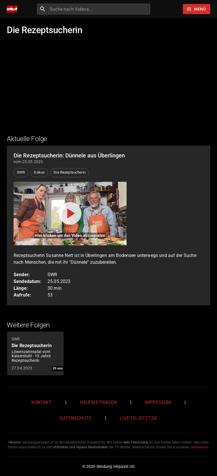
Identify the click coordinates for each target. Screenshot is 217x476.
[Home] (13, 9)
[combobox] (99, 9)
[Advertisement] (108, 88)
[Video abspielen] (70, 213)
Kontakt (41, 402)
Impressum (158, 402)
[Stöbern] (196, 9)
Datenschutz (76, 418)
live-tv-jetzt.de (138, 418)
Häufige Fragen (98, 402)
